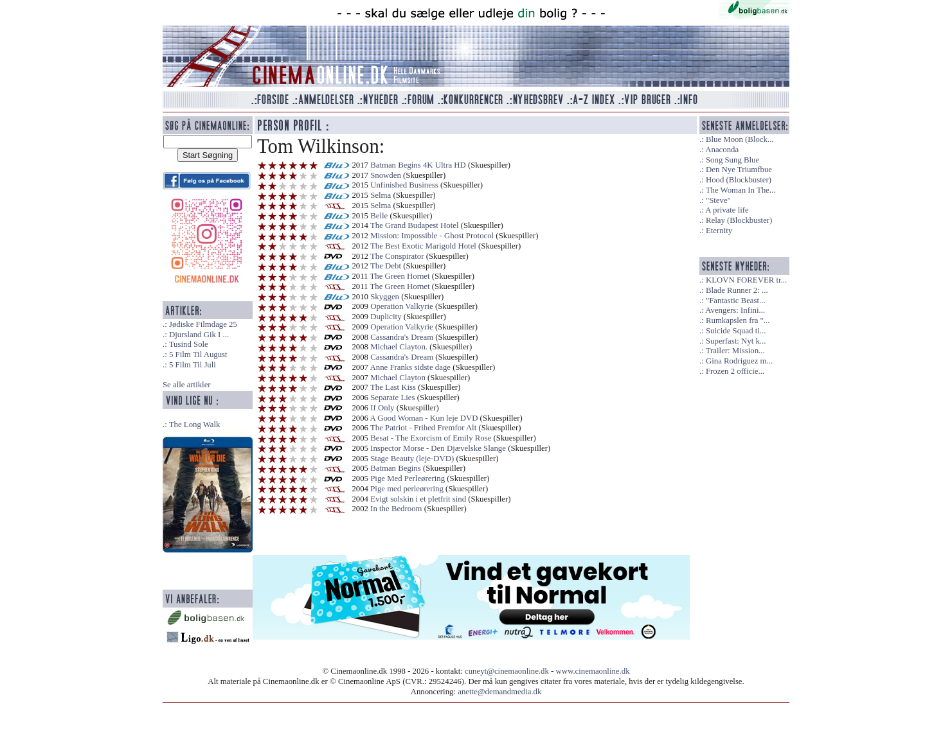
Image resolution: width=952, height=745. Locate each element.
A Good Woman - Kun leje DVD (424, 418)
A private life (727, 210)
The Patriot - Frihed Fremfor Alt (423, 427)
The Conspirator (397, 256)
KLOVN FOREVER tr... (746, 280)
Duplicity (385, 316)
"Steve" (718, 200)
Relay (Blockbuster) (739, 220)
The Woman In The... (741, 190)
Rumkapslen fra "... (737, 320)
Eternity (719, 230)
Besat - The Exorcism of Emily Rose (430, 438)
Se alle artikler (187, 384)
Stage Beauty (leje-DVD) (412, 458)
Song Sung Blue (732, 159)
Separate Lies (392, 397)
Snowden (385, 175)
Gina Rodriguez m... (739, 360)
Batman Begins (395, 468)
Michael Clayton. (398, 346)
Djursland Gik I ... (199, 334)
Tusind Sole (188, 344)
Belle (379, 215)
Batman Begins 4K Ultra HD (418, 165)
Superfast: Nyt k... (736, 341)
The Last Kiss (393, 387)
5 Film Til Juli (192, 364)
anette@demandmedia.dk (499, 691)
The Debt (385, 265)
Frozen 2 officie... (735, 371)
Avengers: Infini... (735, 310)
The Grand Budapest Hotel (414, 225)
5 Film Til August (198, 354)
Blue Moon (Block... (740, 139)
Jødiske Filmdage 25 (203, 324)
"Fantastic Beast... (736, 300)
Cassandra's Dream (401, 337)
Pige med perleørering (407, 488)
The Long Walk (194, 424)
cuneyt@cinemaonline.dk (507, 671)
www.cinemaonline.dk (593, 671)
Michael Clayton (398, 377)
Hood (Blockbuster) (738, 179)
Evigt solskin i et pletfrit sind (418, 499)
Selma (380, 195)
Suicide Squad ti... (736, 330)
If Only (382, 407)
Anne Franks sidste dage (410, 367)
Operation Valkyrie (401, 306)
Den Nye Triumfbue (739, 169)
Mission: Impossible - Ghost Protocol (432, 235)
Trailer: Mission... (735, 350)
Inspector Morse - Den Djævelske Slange (438, 448)
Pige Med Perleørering (407, 478)
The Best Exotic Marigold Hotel (423, 245)
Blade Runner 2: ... (737, 290)
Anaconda (722, 149)
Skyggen (384, 296)
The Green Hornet (400, 276)
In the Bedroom (396, 508)
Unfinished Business (405, 184)
